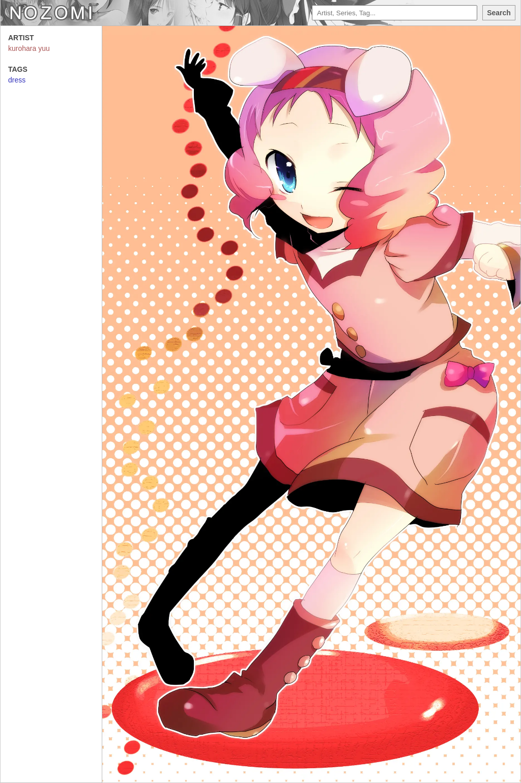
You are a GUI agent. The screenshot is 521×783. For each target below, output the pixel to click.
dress (16, 80)
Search (499, 13)
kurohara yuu (29, 48)
